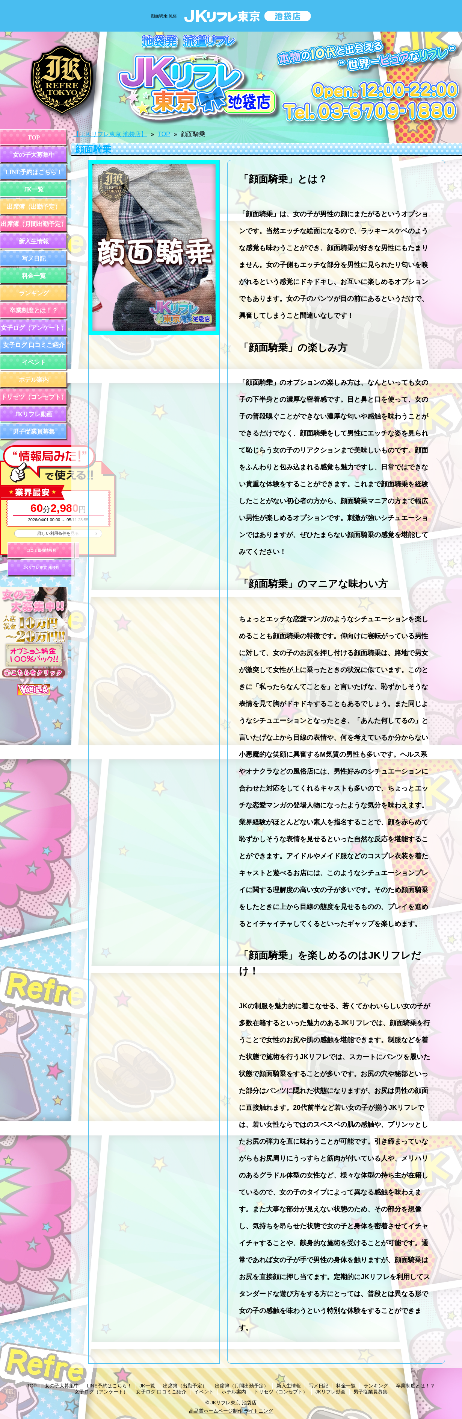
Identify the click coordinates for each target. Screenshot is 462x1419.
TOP (34, 137)
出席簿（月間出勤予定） (34, 224)
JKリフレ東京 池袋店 (41, 568)
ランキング (34, 293)
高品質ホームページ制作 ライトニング (231, 1411)
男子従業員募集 (34, 431)
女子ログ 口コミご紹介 (34, 345)
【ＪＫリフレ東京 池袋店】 (110, 134)
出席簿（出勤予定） (34, 206)
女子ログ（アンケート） (34, 328)
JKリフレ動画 (34, 414)
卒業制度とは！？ (34, 310)
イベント (34, 362)
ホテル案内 (34, 379)
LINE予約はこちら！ (33, 172)
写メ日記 (34, 258)
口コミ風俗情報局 (41, 550)
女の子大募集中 (34, 155)
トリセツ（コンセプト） (34, 397)
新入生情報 (34, 241)
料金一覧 (34, 276)
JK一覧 (34, 189)
